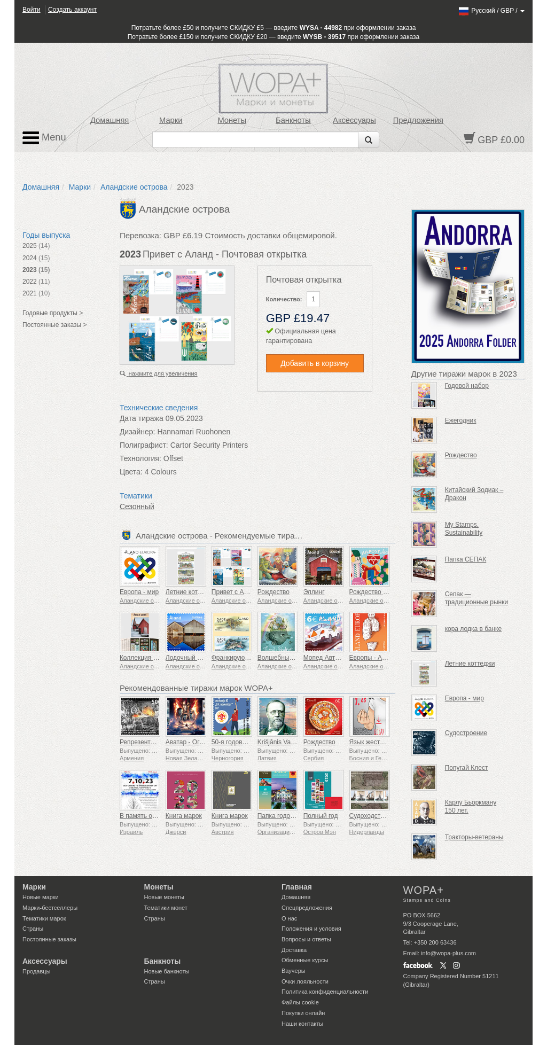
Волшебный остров (286, 657)
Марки (170, 120)
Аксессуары (354, 120)
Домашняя (109, 120)
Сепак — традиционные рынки (477, 598)
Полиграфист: (144, 445)
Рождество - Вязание (380, 592)
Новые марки (40, 897)
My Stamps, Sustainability (464, 528)
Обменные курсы (305, 960)
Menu (44, 137)
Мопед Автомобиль (332, 657)
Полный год (320, 816)
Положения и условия (311, 928)
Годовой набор (467, 385)
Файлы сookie (300, 1002)
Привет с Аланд (235, 592)
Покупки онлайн (303, 1013)
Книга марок (184, 816)
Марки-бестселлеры (49, 907)
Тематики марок (44, 918)
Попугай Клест (466, 767)
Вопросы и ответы (306, 939)
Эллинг (314, 592)
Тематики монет (165, 907)
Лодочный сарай (190, 657)
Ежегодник (460, 420)
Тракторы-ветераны (474, 837)
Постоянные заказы (49, 939)
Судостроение (466, 733)
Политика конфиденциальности (325, 991)
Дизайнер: (137, 431)
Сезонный (137, 506)
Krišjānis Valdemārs (285, 742)
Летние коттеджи (191, 592)
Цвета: (131, 471)
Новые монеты (164, 897)
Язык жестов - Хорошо (382, 742)
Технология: (140, 458)
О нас (289, 918)
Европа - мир (139, 592)
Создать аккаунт (72, 9)
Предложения (418, 120)
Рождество (273, 592)
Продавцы (36, 971)
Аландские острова (134, 187)
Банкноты (293, 120)
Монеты (231, 120)
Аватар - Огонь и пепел (200, 742)
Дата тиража (141, 418)
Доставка (294, 950)
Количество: (284, 299)
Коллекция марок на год (155, 657)
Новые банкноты (167, 971)
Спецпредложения (307, 907)
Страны (32, 928)
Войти (31, 9)
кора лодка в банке (473, 629)
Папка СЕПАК (466, 559)
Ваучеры (294, 971)
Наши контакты (302, 1023)
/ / (491, 10)
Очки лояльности (305, 981)
